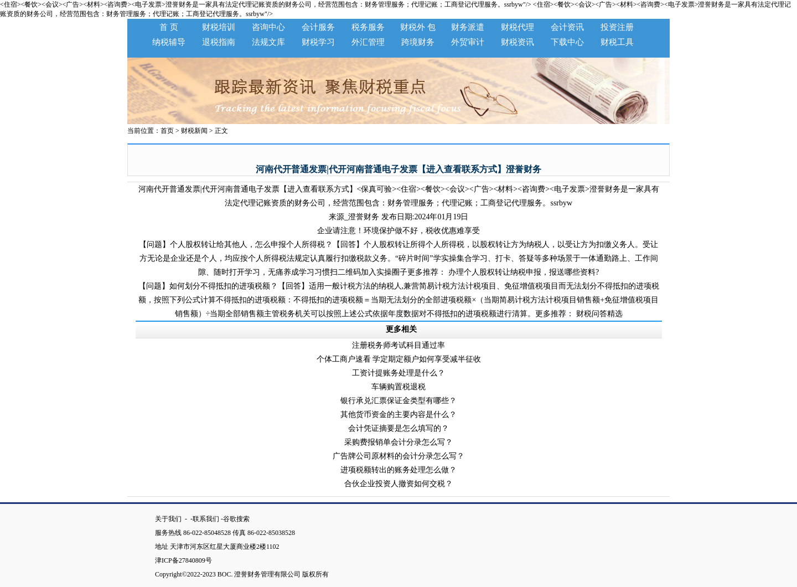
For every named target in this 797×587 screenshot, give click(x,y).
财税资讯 (517, 42)
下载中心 (567, 42)
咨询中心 (268, 27)
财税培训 (218, 27)
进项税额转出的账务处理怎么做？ (398, 470)
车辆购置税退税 (398, 387)
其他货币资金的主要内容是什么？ (398, 414)
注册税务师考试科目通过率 (398, 345)
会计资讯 (567, 27)
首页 (167, 131)
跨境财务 (417, 42)
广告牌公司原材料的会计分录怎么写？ (398, 456)
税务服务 (368, 27)
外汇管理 (368, 42)
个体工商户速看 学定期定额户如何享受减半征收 (399, 359)
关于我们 (169, 519)
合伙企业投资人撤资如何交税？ (398, 484)
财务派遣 (467, 27)
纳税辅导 (168, 42)
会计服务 (318, 27)
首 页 (168, 27)
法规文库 (268, 42)
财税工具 (617, 42)
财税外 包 (418, 27)
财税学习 (318, 42)
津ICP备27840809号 (187, 560)
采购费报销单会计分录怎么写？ (398, 442)
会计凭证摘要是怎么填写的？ (398, 428)
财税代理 (517, 27)
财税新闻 (194, 131)
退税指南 (218, 42)
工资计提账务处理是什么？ (398, 373)
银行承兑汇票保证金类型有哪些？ (398, 401)
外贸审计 (467, 42)
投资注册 (617, 27)
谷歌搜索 (236, 519)
